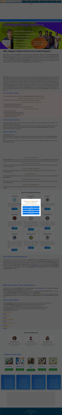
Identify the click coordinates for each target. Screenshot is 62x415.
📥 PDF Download (31, 213)
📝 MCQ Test (31, 209)
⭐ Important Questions (31, 211)
